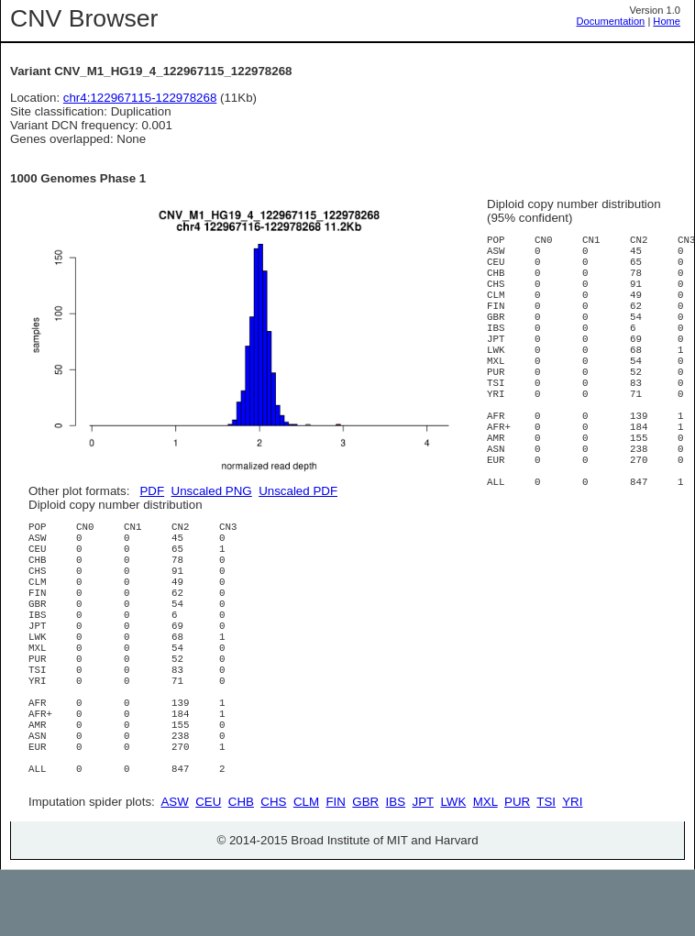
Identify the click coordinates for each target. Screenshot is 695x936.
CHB (241, 868)
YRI (572, 868)
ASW (174, 868)
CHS (273, 868)
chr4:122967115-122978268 (140, 98)
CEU (208, 868)
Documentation (611, 21)
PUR (517, 868)
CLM (306, 868)
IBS (395, 868)
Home (666, 21)
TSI (546, 868)
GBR (365, 868)
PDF (151, 491)
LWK (453, 868)
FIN (335, 868)
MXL (485, 868)
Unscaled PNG (211, 491)
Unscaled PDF (298, 491)
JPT (423, 868)
